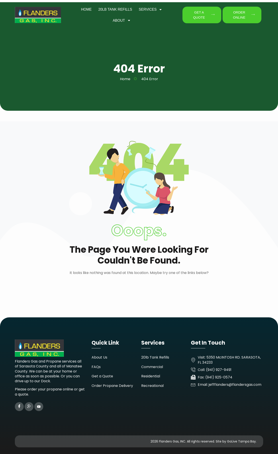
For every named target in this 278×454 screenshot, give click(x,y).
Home (86, 9)
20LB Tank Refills (115, 9)
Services (150, 10)
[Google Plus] (29, 406)
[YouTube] (38, 406)
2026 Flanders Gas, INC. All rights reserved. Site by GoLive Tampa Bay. (203, 441)
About (122, 20)
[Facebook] (19, 406)
